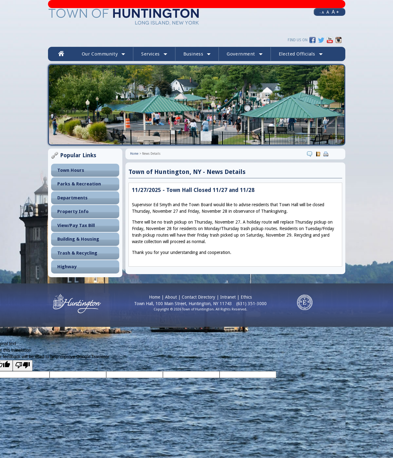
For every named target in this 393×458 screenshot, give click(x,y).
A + (335, 12)
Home (134, 153)
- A (322, 12)
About (171, 297)
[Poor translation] (23, 365)
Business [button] (197, 54)
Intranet (228, 297)
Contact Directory (198, 297)
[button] (300, 54)
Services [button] (154, 54)
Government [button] (245, 54)
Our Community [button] (103, 54)
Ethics (246, 297)
